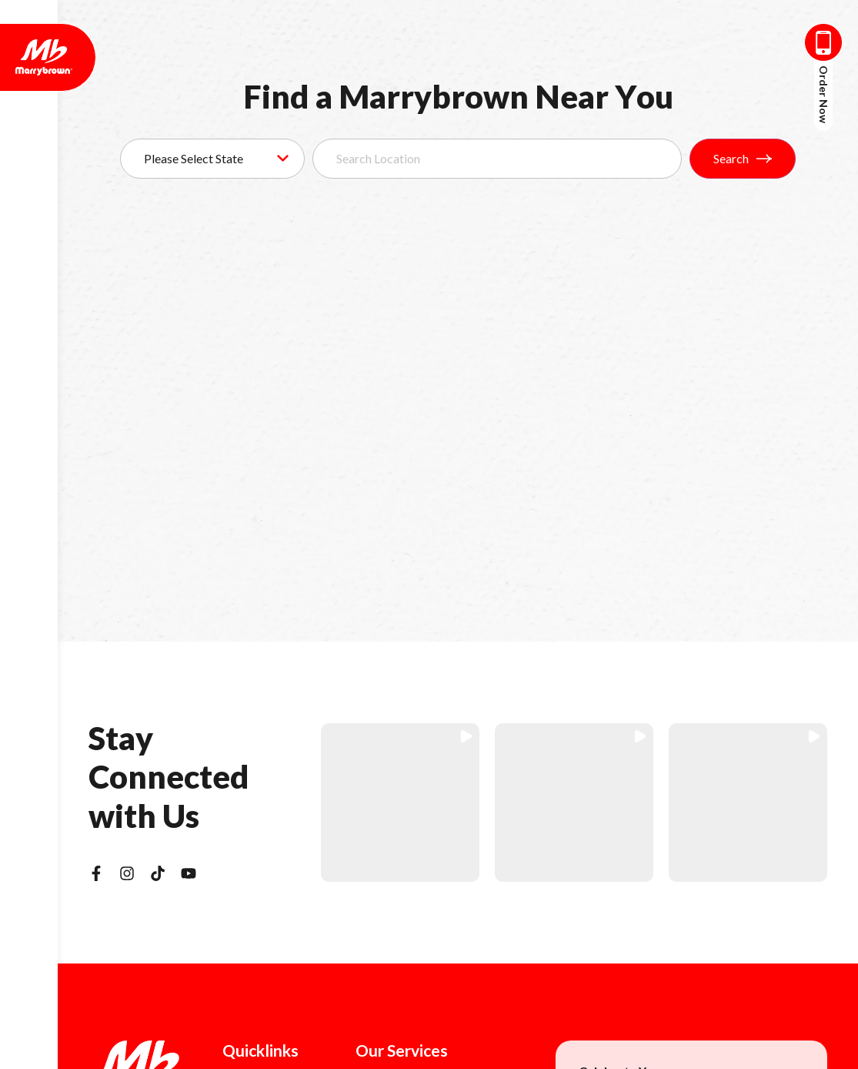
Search (742, 158)
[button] (400, 802)
